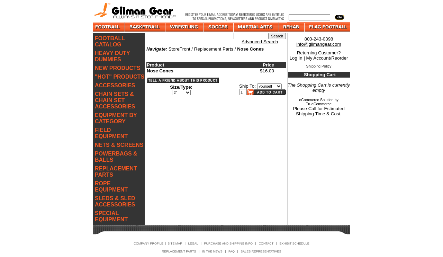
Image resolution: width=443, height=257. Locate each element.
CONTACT (266, 243)
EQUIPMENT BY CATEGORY (116, 118)
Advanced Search (260, 41)
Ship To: (247, 86)
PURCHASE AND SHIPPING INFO (228, 243)
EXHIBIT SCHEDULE (294, 243)
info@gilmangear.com (318, 44)
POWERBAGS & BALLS (116, 157)
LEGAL (193, 243)
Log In (296, 58)
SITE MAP (175, 243)
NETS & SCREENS (119, 145)
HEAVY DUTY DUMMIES (112, 56)
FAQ (231, 251)
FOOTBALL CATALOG (110, 41)
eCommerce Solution (316, 100)
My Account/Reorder (327, 58)
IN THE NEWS (212, 251)
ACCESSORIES (115, 85)
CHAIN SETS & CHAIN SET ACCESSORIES (115, 100)
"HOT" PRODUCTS (119, 77)
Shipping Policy (319, 66)
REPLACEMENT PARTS (116, 172)
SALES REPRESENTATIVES (261, 251)
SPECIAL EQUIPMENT (111, 216)
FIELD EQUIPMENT (111, 133)
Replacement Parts (213, 49)
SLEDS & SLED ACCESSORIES (115, 201)
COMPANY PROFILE (148, 243)
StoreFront (179, 49)
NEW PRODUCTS (118, 68)
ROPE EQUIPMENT (111, 186)
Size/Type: (181, 87)
